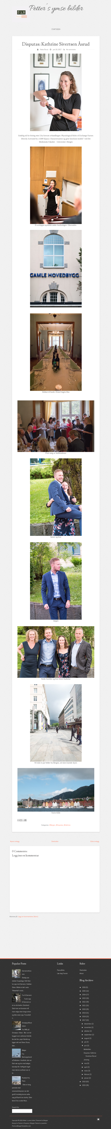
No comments (71, 49)
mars (86, 1071)
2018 (84, 1016)
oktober (86, 1031)
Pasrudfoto (60, 970)
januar (86, 1078)
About (81, 973)
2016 (84, 1081)
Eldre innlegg (94, 841)
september (88, 1035)
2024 (84, 994)
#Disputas (59, 825)
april (85, 1067)
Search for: (15, 1107)
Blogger (45, 1120)
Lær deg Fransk (62, 973)
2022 (84, 1002)
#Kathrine (67, 825)
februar (86, 1074)
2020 (84, 1009)
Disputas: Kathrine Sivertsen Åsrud (55, 44)
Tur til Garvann (27, 995)
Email (98, 1119)
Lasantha (44, 1123)
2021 (84, 1005)
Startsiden (56, 29)
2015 (84, 1085)
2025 (84, 991)
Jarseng (86, 1060)
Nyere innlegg (14, 841)
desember (87, 1024)
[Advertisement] (28, 933)
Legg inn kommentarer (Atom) (28, 916)
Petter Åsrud (44, 49)
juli (85, 1042)
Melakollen (87, 1049)
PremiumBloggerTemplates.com (21, 1126)
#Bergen (52, 825)
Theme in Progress (23, 1123)
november (87, 1027)
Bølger (24, 1050)
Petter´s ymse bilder (56, 8)
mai (85, 1063)
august (86, 1038)
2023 (84, 998)
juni (85, 1045)
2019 (84, 1013)
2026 (84, 987)
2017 (84, 1020)
